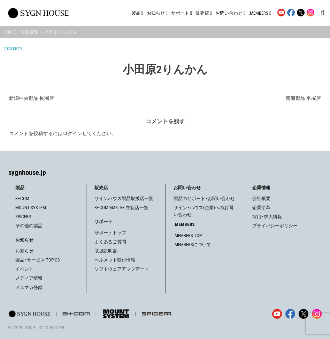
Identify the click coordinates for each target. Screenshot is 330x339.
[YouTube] (277, 314)
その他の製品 (29, 225)
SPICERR (23, 216)
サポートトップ (110, 232)
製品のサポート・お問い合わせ (204, 198)
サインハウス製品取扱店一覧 (123, 198)
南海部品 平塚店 (303, 98)
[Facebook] (290, 314)
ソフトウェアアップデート (121, 269)
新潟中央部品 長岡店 (31, 98)
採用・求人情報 (267, 216)
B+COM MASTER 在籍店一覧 (121, 207)
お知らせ (24, 250)
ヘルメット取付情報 (114, 260)
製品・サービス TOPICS (37, 260)
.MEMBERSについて (192, 244)
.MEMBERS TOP (188, 235)
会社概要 (261, 198)
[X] (303, 314)
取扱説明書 (105, 250)
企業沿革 (261, 207)
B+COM (22, 198)
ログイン (72, 133)
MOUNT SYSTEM (30, 207)
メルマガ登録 (29, 287)
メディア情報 (29, 278)
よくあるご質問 (110, 241)
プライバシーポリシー (275, 225)
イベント (24, 269)
